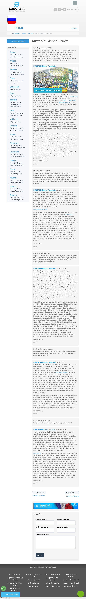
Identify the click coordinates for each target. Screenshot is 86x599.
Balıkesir (13, 69)
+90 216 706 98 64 (16, 145)
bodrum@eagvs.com (17, 200)
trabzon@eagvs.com (17, 191)
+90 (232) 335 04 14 (16, 113)
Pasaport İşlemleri (34, 580)
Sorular (30, 33)
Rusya (19, 28)
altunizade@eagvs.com (17, 148)
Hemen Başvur (11, 594)
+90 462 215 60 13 (16, 189)
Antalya (13, 160)
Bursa (12, 78)
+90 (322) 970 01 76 (16, 55)
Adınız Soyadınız (41, 519)
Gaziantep (14, 152)
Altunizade (14, 143)
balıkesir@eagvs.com (17, 74)
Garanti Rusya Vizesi (38, 495)
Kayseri (13, 178)
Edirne (13, 134)
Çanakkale (14, 87)
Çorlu (12, 93)
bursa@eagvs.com (16, 83)
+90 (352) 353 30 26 (16, 180)
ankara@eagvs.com (16, 65)
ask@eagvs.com (15, 89)
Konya (12, 169)
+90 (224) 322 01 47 (16, 80)
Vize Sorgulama (33, 586)
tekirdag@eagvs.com (17, 130)
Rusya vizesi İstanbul (40, 209)
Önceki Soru (40, 493)
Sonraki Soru (70, 493)
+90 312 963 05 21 (16, 63)
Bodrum (13, 195)
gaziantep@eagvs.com (17, 156)
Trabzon (13, 186)
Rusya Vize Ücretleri (72, 496)
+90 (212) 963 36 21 (69, 100)
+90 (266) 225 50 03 (16, 72)
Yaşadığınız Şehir (63, 527)
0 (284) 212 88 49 (16, 137)
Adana (13, 52)
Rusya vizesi (37, 453)
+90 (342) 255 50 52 (16, 154)
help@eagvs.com (64, 102)
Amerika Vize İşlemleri (71, 580)
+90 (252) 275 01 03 (16, 197)
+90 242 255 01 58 (16, 163)
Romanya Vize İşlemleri (52, 586)
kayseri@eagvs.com (16, 182)
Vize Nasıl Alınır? (15, 574)
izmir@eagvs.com (16, 115)
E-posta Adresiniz (63, 519)
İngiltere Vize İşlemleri (52, 574)
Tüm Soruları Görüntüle (18, 41)
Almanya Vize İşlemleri (71, 583)
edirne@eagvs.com (16, 139)
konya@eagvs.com (16, 174)
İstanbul (13, 100)
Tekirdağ (13, 126)
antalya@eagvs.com (16, 165)
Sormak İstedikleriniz (43, 534)
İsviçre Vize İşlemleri (52, 583)
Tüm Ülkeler (16, 33)
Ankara (13, 61)
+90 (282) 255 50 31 (16, 128)
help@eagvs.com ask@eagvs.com (15, 105)
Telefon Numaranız (42, 527)
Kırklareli (14, 119)
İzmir (12, 111)
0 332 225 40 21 (15, 171)
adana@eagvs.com (16, 57)
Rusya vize (73, 96)
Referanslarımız (33, 583)
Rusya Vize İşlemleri (71, 586)
